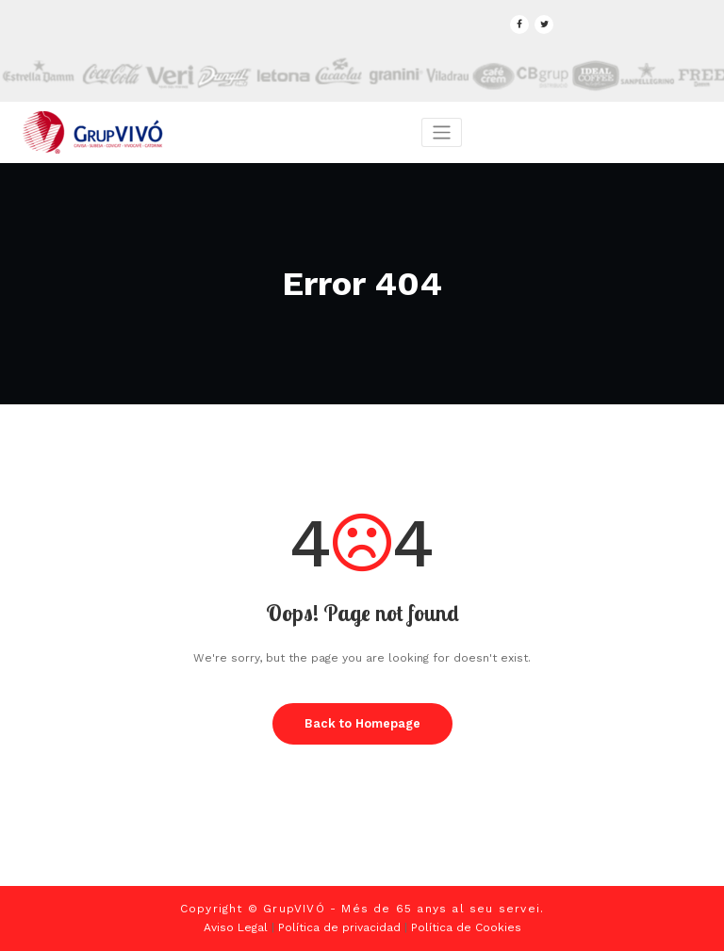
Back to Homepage (362, 723)
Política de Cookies (466, 927)
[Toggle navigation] (441, 132)
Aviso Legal (236, 927)
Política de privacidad (339, 927)
